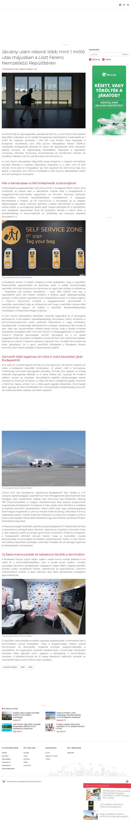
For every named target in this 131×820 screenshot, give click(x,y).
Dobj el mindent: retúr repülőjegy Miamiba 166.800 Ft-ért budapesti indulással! (68, 715)
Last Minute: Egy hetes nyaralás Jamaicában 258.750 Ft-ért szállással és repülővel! (27, 726)
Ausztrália (27, 765)
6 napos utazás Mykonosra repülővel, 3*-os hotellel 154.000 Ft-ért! (70, 726)
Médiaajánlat (6, 765)
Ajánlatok (5, 756)
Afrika (26, 762)
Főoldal (4, 753)
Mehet (125, 54)
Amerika (27, 759)
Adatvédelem (6, 759)
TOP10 (47, 759)
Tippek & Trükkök (51, 756)
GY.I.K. (47, 753)
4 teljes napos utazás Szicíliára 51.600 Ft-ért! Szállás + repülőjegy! (26, 715)
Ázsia (25, 756)
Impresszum (6, 762)
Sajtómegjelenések (8, 768)
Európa (26, 753)
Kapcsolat (70, 753)
